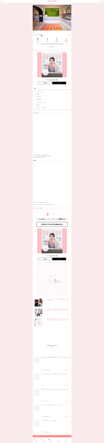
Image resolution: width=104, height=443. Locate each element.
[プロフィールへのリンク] (49, 281)
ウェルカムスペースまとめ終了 (41, 107)
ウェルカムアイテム (36, 35)
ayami (42, 35)
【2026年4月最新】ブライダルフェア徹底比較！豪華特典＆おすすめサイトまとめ (49, 50)
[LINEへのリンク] (100, 1)
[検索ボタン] (102, 1)
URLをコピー (52, 46)
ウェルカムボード (39, 91)
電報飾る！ (38, 94)
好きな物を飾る (38, 99)
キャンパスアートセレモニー (41, 102)
